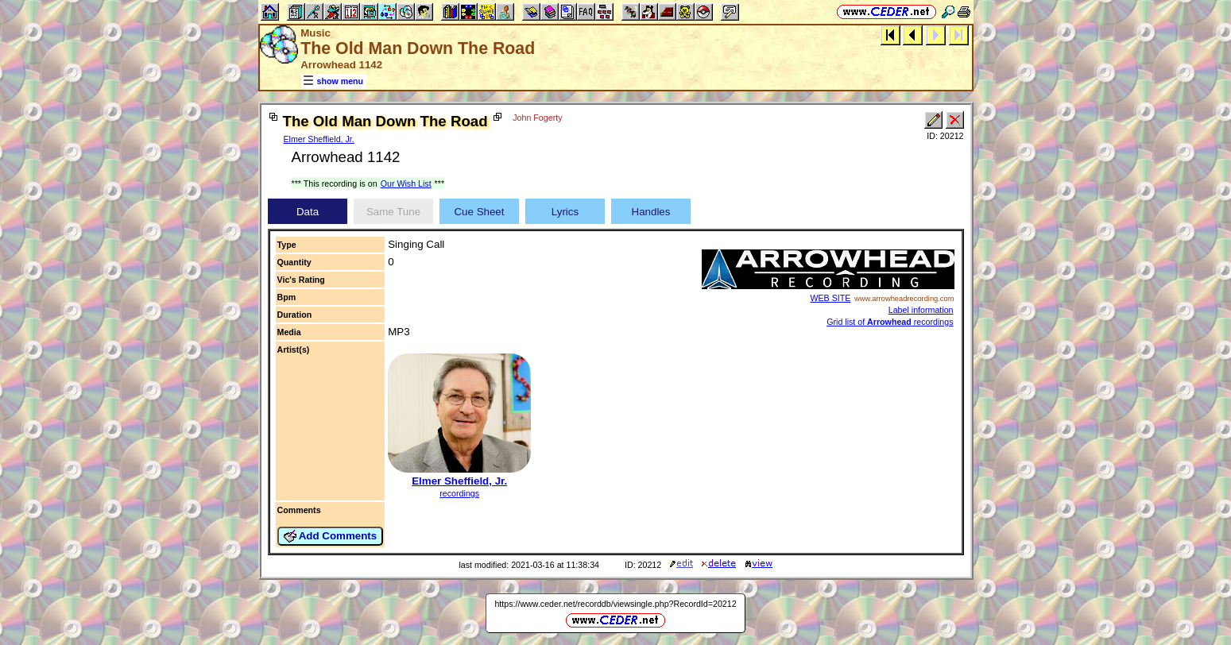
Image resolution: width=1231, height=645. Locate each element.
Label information (921, 310)
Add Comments (330, 536)
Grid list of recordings (889, 321)
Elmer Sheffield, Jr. (319, 139)
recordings (459, 493)
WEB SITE (830, 298)
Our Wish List (406, 183)
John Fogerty (537, 117)
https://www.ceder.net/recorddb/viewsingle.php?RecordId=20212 (615, 603)
